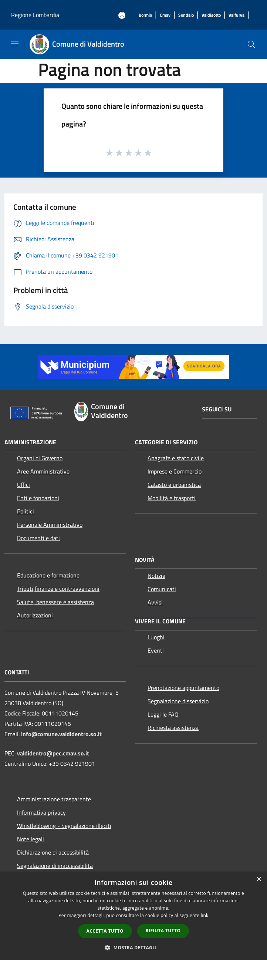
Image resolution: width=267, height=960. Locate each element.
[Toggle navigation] (14, 43)
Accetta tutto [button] (105, 931)
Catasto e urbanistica (174, 484)
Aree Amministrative (43, 471)
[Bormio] (145, 15)
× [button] (258, 879)
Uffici (23, 484)
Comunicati (162, 589)
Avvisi (155, 602)
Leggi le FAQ (163, 714)
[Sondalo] (186, 15)
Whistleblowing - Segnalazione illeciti (64, 825)
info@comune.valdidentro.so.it (61, 734)
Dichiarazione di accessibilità (53, 852)
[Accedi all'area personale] (122, 15)
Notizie (156, 575)
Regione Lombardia (35, 14)
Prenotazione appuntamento (183, 687)
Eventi (156, 650)
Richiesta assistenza (173, 727)
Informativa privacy (41, 812)
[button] (133, 947)
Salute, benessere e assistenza (55, 601)
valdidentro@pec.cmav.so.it (53, 753)
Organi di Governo (39, 458)
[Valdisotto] (211, 15)
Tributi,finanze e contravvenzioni (58, 588)
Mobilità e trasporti (172, 498)
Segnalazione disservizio (178, 701)
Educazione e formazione (48, 575)
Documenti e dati (38, 537)
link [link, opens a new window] (205, 915)
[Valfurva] (236, 15)
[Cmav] (165, 15)
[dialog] (133, 916)
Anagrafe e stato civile (176, 458)
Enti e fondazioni (38, 498)
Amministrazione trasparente (54, 799)
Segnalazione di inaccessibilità (55, 865)
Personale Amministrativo (49, 524)
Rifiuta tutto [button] (163, 930)
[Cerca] (251, 44)
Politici (25, 511)
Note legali (30, 839)
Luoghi (156, 637)
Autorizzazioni (35, 615)
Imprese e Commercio (175, 471)
